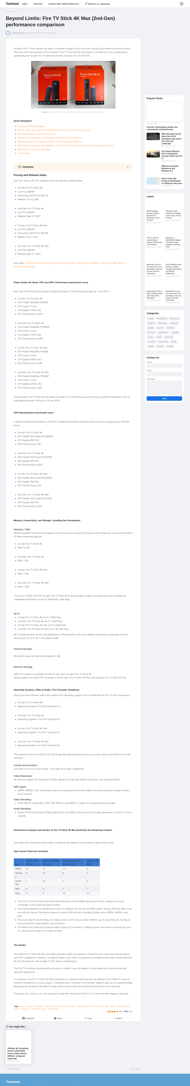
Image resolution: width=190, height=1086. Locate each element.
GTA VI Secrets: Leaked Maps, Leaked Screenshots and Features (154, 241)
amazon (29, 1006)
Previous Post (13, 1069)
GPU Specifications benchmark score (37, 133)
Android (151, 323)
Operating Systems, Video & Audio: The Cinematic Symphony (49, 141)
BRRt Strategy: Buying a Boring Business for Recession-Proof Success (153, 215)
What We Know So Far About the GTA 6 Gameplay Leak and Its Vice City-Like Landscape (171, 139)
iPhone (150, 346)
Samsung (168, 337)
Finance (160, 346)
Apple (159, 337)
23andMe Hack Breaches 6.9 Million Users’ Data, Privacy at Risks (173, 214)
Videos (150, 318)
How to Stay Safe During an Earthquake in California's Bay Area (171, 180)
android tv (39, 1006)
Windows (170, 328)
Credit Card (163, 342)
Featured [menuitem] (37, 4)
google (151, 328)
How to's (151, 332)
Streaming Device (39, 1009)
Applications (163, 332)
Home (8, 11)
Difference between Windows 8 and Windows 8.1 (169, 168)
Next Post (135, 1069)
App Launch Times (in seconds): (34, 149)
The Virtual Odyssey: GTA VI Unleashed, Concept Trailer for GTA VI (171, 155)
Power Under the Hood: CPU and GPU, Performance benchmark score (54, 130)
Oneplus (170, 346)
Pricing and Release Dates (31, 126)
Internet (160, 328)
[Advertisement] (164, 51)
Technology (53, 1009)
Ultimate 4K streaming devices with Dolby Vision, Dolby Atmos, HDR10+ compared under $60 (17, 1053)
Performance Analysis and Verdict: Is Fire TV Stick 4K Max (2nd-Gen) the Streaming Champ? (66, 145)
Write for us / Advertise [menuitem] (97, 3)
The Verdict (23, 153)
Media (112, 1006)
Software (151, 342)
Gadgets (175, 332)
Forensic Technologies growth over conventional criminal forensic (162, 128)
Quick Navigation (23, 121)
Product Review (123, 1006)
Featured (174, 323)
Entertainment (83, 1006)
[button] (181, 3)
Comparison (50, 1006)
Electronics (174, 318)
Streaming (25, 1009)
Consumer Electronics (66, 1006)
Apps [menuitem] (24, 4)
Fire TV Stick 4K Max (99, 1006)
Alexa (15, 11)
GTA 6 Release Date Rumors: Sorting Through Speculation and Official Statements (174, 269)
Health (173, 342)
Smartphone (162, 318)
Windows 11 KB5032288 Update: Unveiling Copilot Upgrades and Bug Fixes (173, 242)
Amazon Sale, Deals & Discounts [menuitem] (63, 4)
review (16, 1009)
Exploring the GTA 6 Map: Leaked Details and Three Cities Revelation (154, 294)
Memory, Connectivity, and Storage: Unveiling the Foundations (50, 137)
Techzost (12, 3)
